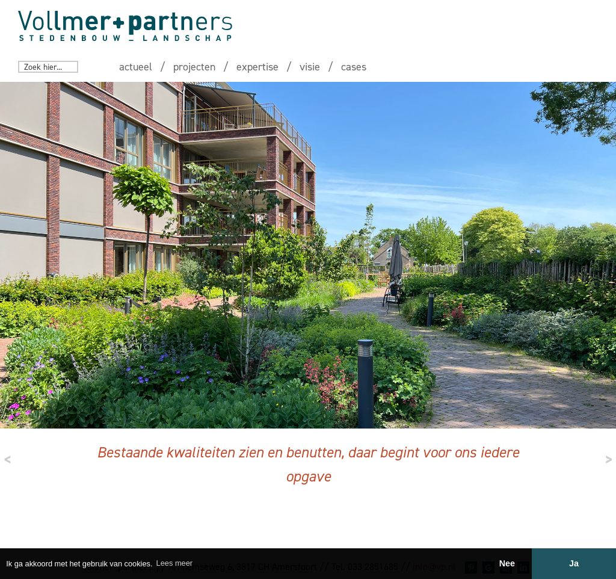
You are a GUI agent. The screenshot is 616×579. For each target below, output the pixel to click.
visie (310, 67)
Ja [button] (574, 563)
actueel (135, 67)
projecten (194, 67)
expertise (257, 67)
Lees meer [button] (174, 563)
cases (353, 67)
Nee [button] (507, 563)
